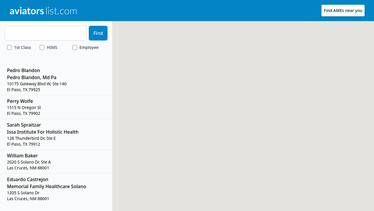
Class (22, 47)
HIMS (52, 47)
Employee (88, 47)
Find (98, 33)
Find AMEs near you (343, 10)
